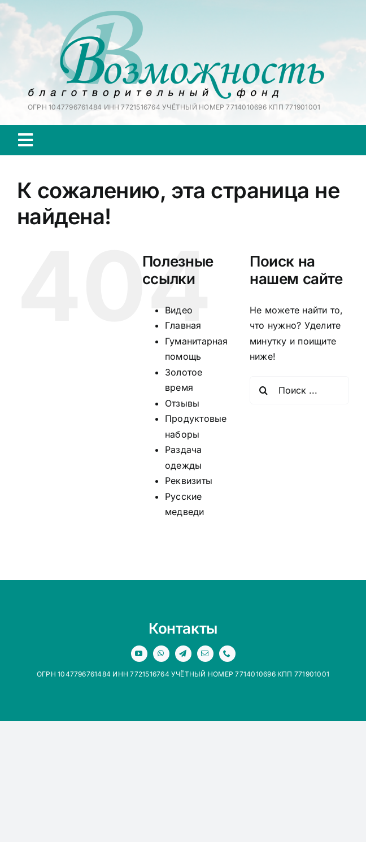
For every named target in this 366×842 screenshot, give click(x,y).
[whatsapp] (161, 653)
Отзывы (182, 403)
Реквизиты (188, 480)
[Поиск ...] (299, 390)
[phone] (227, 653)
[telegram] (183, 653)
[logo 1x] (176, 15)
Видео (179, 310)
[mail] (205, 653)
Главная (183, 325)
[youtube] (139, 653)
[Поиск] (264, 390)
